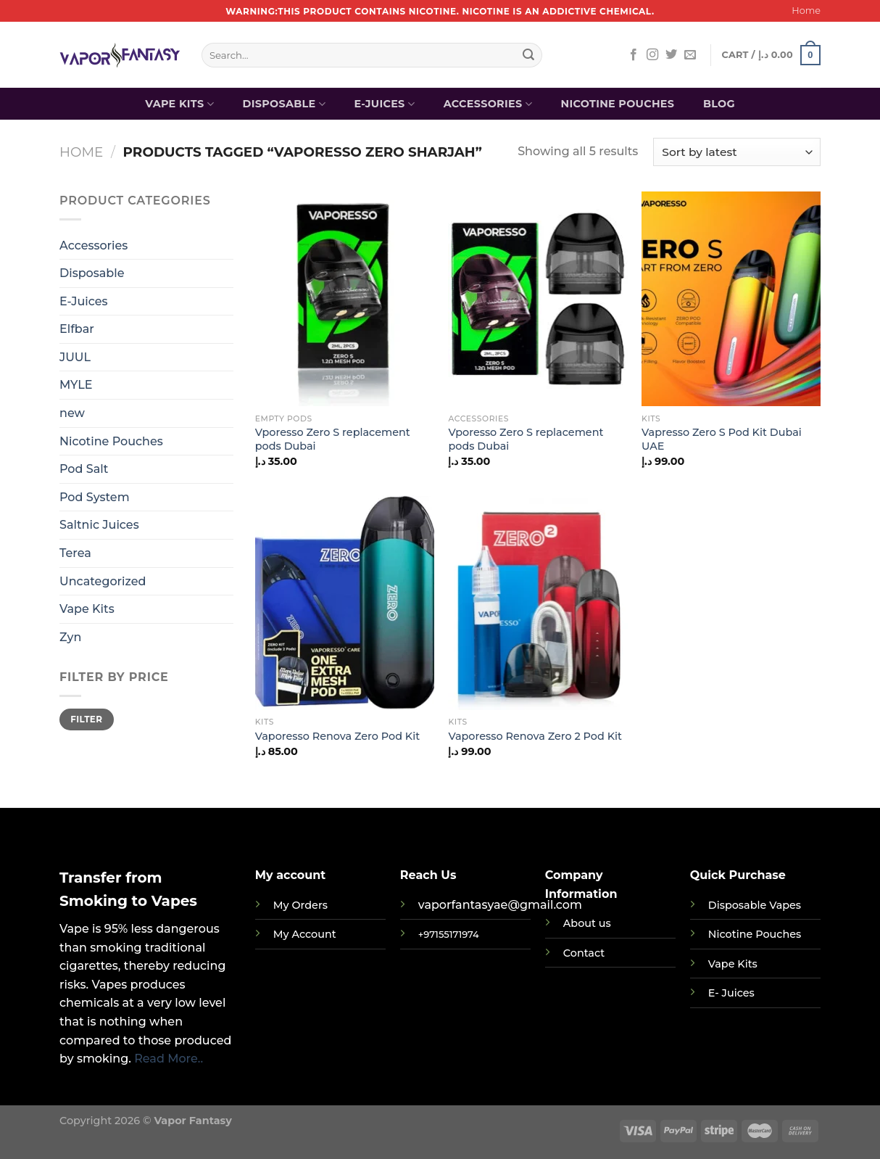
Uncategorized (102, 581)
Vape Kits (179, 104)
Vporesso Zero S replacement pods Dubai (332, 439)
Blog (719, 103)
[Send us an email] (690, 55)
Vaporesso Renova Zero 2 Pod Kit (534, 736)
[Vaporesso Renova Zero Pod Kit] (344, 602)
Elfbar (76, 329)
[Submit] (528, 55)
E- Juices (731, 992)
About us (587, 923)
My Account (304, 934)
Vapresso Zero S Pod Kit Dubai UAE (722, 439)
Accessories (488, 104)
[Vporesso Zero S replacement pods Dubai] (344, 298)
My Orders (300, 905)
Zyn (70, 637)
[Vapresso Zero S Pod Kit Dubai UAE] (731, 298)
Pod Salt (83, 469)
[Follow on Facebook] (633, 55)
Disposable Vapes (754, 905)
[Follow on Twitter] (671, 55)
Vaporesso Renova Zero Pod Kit (337, 736)
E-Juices (384, 104)
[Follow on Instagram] (652, 55)
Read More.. (168, 1058)
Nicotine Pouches (617, 103)
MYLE (75, 385)
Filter (86, 719)
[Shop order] (737, 152)
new (72, 413)
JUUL (75, 357)
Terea (75, 553)
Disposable (284, 104)
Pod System (94, 497)
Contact (584, 953)
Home (806, 10)
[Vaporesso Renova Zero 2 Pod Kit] (537, 602)
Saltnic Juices (99, 525)
